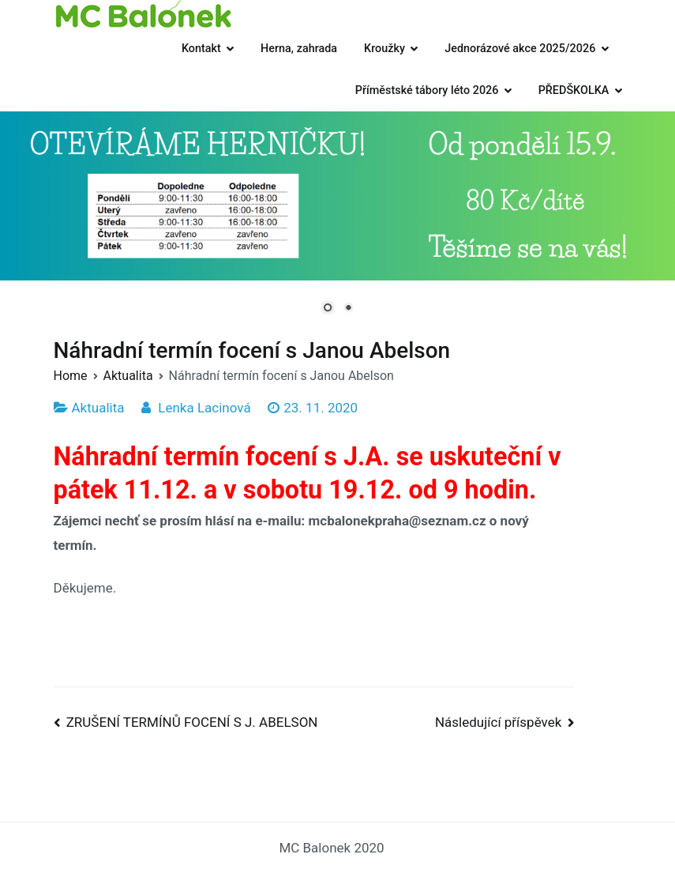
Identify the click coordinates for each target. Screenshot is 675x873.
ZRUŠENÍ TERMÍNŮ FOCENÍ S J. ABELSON (192, 722)
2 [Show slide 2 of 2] (348, 309)
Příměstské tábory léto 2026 (427, 90)
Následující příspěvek (498, 722)
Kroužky (384, 48)
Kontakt (201, 48)
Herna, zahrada (299, 48)
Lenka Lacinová (204, 408)
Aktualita (98, 408)
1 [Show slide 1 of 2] (327, 309)
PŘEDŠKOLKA (573, 90)
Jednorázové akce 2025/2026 (519, 48)
